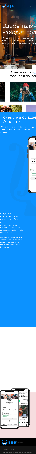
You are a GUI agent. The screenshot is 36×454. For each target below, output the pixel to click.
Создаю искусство (29, 6)
